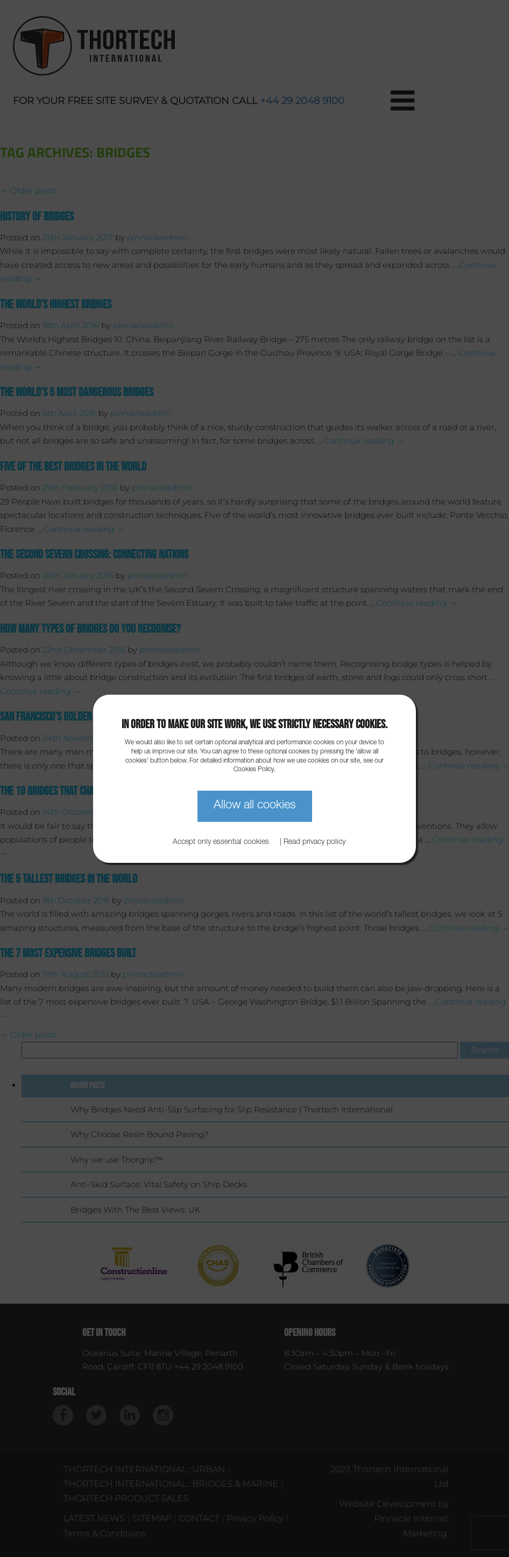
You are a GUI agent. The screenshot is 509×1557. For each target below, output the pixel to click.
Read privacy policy (314, 842)
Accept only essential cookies (221, 842)
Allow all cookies (255, 806)
